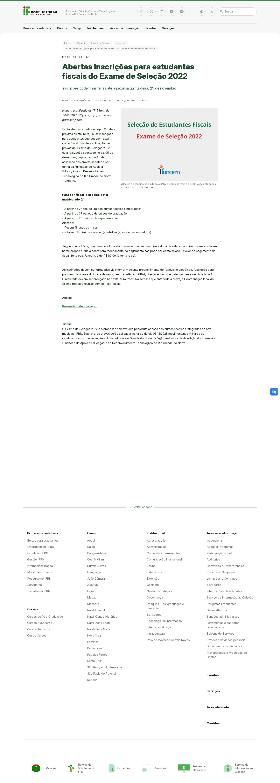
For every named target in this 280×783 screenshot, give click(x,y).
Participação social (219, 553)
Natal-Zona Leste (99, 623)
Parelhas (93, 642)
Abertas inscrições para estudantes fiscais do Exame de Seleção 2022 (110, 48)
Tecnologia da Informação (164, 621)
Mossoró (93, 604)
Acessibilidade (218, 707)
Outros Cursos (36, 635)
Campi (77, 28)
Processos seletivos (37, 28)
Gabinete (153, 585)
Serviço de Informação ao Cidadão (230, 597)
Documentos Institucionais (224, 646)
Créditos (213, 723)
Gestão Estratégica (159, 591)
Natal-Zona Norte (98, 629)
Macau (91, 597)
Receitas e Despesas (221, 572)
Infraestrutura (156, 633)
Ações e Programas (220, 547)
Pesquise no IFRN (39, 578)
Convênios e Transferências (225, 566)
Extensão (153, 578)
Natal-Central (96, 610)
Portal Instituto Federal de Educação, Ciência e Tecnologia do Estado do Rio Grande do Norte (40, 10)
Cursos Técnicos (38, 629)
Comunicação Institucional (164, 559)
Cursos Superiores (39, 623)
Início (67, 43)
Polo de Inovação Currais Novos (168, 640)
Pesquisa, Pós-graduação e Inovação (165, 606)
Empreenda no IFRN (40, 547)
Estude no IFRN (37, 553)
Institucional (95, 28)
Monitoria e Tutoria (39, 572)
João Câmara (96, 578)
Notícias (120, 43)
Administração (156, 547)
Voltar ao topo (143, 507)
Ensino (151, 566)
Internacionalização (40, 566)
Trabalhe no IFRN (38, 591)
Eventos (150, 28)
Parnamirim (94, 648)
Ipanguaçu (94, 572)
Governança (155, 597)
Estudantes (154, 572)
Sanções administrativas (223, 616)
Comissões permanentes (163, 553)
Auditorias (213, 559)
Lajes (90, 591)
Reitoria (92, 680)
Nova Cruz (94, 635)
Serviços (168, 28)
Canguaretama (97, 553)
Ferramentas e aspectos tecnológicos (223, 625)
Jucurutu (93, 585)
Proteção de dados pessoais (226, 640)
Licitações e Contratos (222, 578)
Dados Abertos (217, 610)
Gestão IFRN (35, 559)
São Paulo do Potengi (101, 673)
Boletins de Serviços (220, 633)
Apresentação (156, 540)
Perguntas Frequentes (221, 604)
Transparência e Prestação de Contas (227, 655)
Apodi (91, 540)
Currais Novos (96, 566)
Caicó (91, 547)
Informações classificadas (224, 591)
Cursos (62, 28)
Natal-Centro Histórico (102, 616)
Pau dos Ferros (100, 43)
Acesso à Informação (125, 28)
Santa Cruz (94, 661)
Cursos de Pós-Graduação (45, 616)
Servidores (34, 585)
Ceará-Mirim (95, 559)
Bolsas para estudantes (43, 540)
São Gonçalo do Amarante (104, 667)
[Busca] (237, 11)
